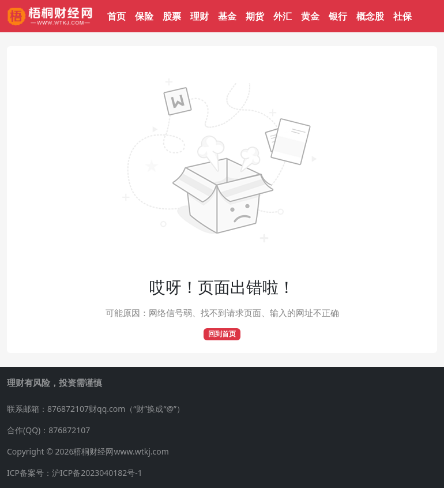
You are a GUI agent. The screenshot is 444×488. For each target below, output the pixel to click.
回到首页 (222, 334)
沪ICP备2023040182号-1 (97, 472)
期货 (255, 16)
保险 (144, 16)
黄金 (310, 16)
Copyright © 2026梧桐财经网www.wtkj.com (88, 451)
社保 (402, 16)
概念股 (370, 16)
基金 (227, 16)
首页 (116, 16)
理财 (199, 16)
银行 (338, 16)
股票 (172, 16)
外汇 (282, 16)
